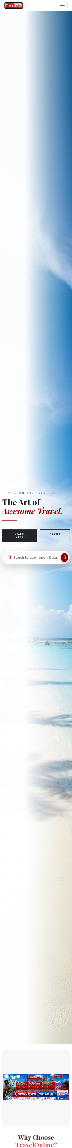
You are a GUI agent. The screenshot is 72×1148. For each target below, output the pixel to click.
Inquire (55, 534)
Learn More (19, 535)
